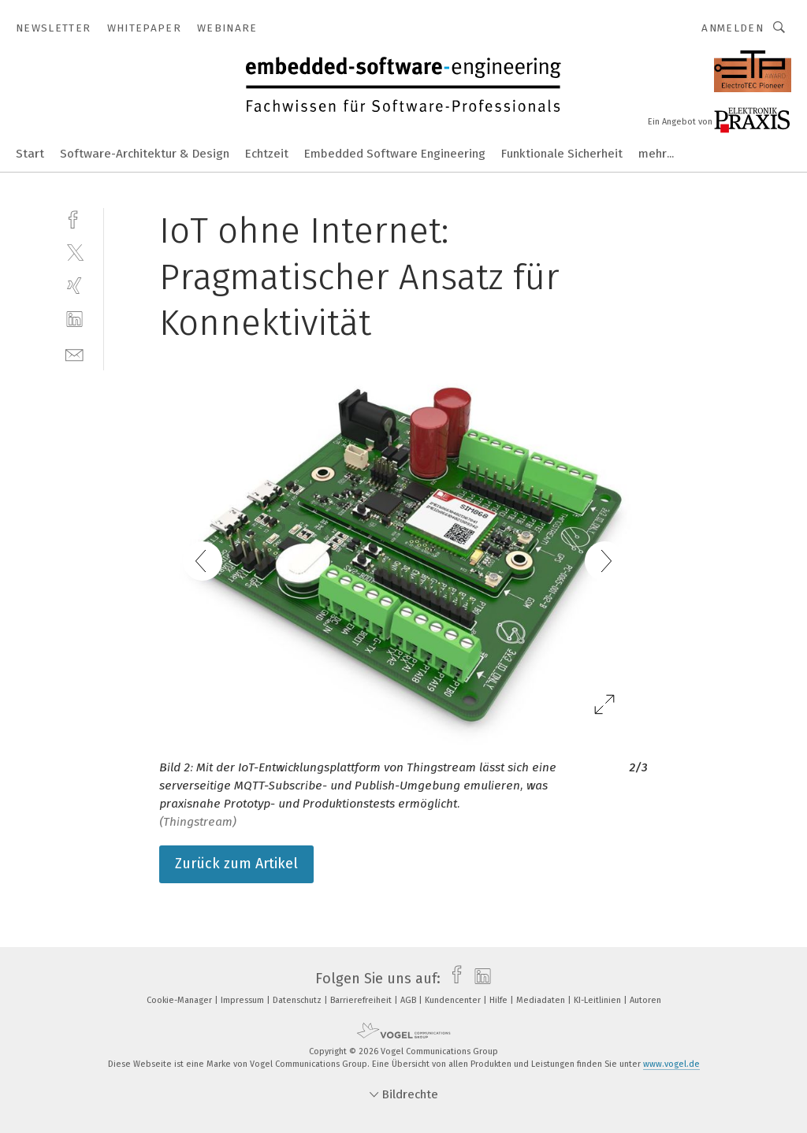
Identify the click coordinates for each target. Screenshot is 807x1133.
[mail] (74, 353)
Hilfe (499, 1000)
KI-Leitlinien (598, 1000)
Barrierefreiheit (362, 1000)
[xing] (74, 285)
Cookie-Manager (180, 1000)
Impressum (243, 1000)
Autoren (645, 1000)
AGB (409, 1000)
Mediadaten (541, 1000)
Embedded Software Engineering (394, 154)
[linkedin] (74, 319)
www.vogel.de (671, 1064)
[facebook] (74, 218)
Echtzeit (266, 154)
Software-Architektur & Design (144, 154)
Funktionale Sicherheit (562, 154)
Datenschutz (298, 1000)
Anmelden (732, 28)
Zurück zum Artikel (236, 863)
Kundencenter (454, 1000)
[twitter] (74, 252)
